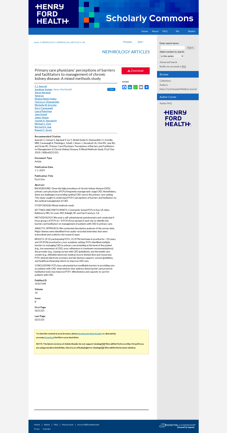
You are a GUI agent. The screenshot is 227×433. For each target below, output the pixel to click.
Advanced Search (168, 62)
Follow (111, 89)
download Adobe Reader (90, 333)
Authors (164, 85)
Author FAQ (166, 103)
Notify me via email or (173, 66)
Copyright (47, 429)
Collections (165, 80)
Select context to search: (172, 51)
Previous (128, 41)
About (47, 424)
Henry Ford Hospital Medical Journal (178, 89)
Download (135, 70)
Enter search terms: (169, 43)
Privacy (37, 429)
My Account (67, 424)
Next (140, 41)
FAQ (56, 424)
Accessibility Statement (88, 424)
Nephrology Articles (126, 51)
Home (36, 42)
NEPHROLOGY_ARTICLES (68, 42)
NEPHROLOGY (48, 42)
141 (83, 42)
